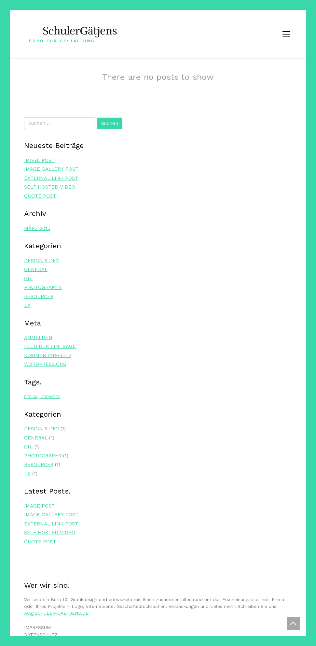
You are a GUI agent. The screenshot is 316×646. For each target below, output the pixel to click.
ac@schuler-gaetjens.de (56, 613)
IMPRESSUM (37, 627)
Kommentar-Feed (47, 355)
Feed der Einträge (50, 346)
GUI (28, 278)
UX (27, 305)
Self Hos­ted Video (49, 187)
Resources (38, 296)
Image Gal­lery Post (51, 169)
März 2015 (37, 228)
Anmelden (38, 337)
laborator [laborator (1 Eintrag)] (50, 397)
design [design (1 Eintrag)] (31, 397)
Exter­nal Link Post (51, 178)
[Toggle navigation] (286, 34)
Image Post (39, 160)
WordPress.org (45, 364)
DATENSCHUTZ (41, 634)
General (36, 269)
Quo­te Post (40, 196)
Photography (43, 287)
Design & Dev (41, 261)
